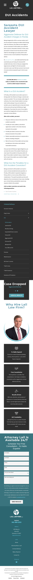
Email (6, 467)
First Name (7, 452)
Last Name (7, 457)
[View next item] (17, 291)
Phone (6, 462)
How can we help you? (9, 477)
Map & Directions (16, 535)
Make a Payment (16, 552)
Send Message (16, 502)
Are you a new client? (9, 472)
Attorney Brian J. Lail (17, 545)
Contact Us (16, 555)
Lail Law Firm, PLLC (10, 59)
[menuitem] (16, 208)
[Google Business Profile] (16, 562)
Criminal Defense (16, 549)
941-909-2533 (16, 522)
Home (16, 542)
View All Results (16, 295)
